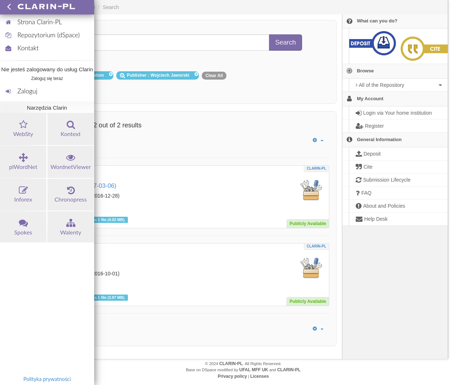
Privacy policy (232, 376)
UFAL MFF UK (253, 369)
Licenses (259, 376)
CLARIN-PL (316, 168)
